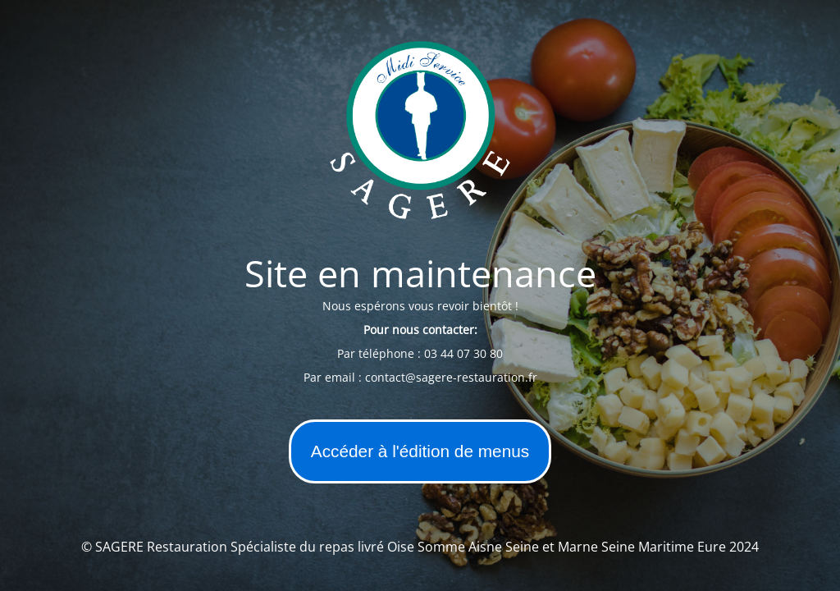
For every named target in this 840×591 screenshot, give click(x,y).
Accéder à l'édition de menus (420, 451)
